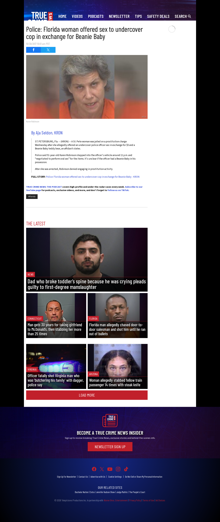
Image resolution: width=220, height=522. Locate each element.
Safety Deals (158, 16)
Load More (87, 394)
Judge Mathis (121, 492)
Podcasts (96, 16)
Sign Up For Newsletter (66, 476)
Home (62, 16)
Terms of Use (148, 500)
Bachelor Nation (81, 492)
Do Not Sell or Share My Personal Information (143, 476)
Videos (77, 16)
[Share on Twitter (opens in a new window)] (48, 50)
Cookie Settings (115, 476)
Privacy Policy (135, 500)
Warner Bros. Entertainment (116, 500)
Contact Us (83, 476)
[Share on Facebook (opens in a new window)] (33, 50)
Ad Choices (160, 500)
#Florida (31, 196)
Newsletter (119, 16)
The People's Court (137, 492)
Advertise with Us (97, 476)
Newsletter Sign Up (110, 446)
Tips (138, 16)
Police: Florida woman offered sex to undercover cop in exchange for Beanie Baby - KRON (93, 177)
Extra (92, 492)
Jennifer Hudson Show (105, 492)
